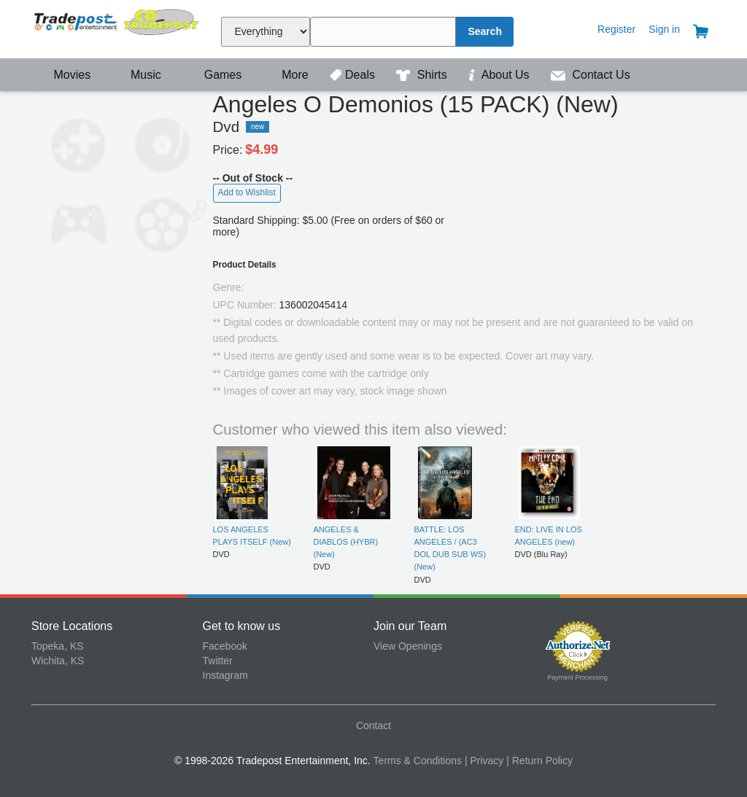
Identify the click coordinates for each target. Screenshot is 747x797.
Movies (62, 75)
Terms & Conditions (418, 760)
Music (138, 75)
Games (213, 75)
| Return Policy (539, 760)
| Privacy (484, 760)
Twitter (218, 660)
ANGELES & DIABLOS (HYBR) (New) (346, 542)
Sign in (664, 29)
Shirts (423, 75)
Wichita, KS (57, 660)
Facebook (225, 646)
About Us (500, 75)
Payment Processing (577, 677)
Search (485, 31)
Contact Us (590, 75)
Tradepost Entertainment (117, 27)
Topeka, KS (57, 646)
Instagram (225, 675)
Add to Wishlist (247, 192)
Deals (354, 75)
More (287, 75)
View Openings (408, 646)
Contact (373, 725)
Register (616, 29)
